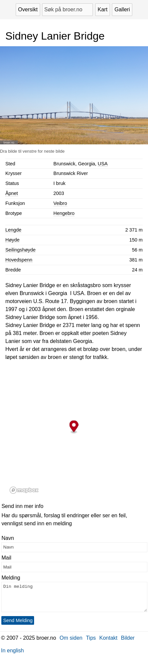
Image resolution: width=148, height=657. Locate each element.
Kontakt (108, 638)
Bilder (128, 638)
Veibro (60, 203)
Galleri (122, 9)
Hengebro (64, 213)
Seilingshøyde (20, 249)
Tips (91, 638)
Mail (6, 558)
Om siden (70, 638)
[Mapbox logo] (24, 490)
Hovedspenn (18, 259)
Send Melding (17, 620)
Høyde (12, 240)
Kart (102, 9)
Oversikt (28, 9)
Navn (7, 538)
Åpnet (11, 193)
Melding (10, 577)
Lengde (13, 230)
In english (12, 650)
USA (103, 163)
